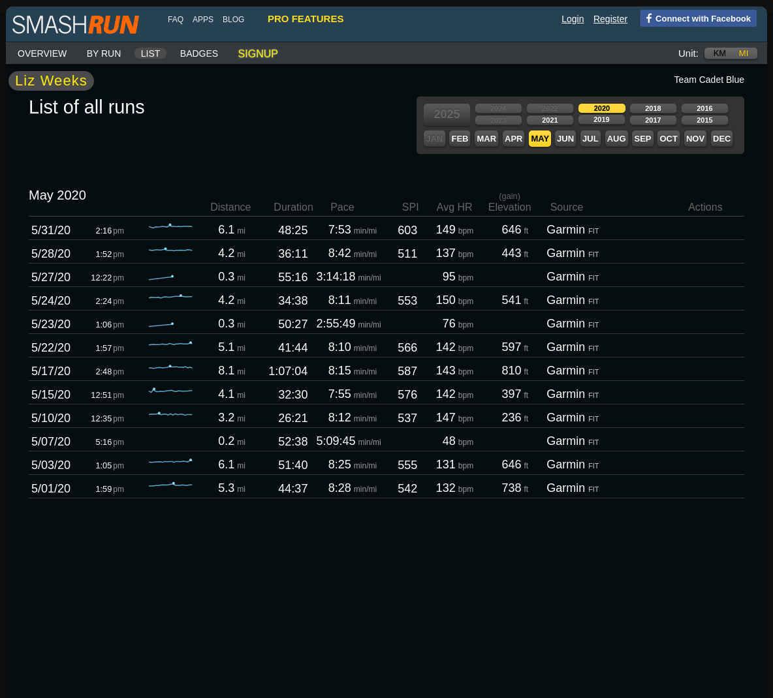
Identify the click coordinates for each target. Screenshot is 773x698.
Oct (668, 139)
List (151, 53)
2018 (653, 108)
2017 (653, 120)
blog (233, 19)
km (720, 53)
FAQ (175, 19)
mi (743, 53)
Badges (199, 53)
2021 (550, 120)
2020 (602, 108)
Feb (459, 139)
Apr (513, 139)
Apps (203, 19)
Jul (590, 139)
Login (572, 19)
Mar (486, 139)
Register (610, 19)
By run (104, 53)
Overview (42, 53)
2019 (601, 119)
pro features (305, 18)
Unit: (688, 53)
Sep (642, 139)
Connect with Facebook (695, 17)
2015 (704, 120)
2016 (704, 108)
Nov (695, 139)
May (540, 139)
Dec (722, 139)
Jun (565, 139)
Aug (616, 139)
